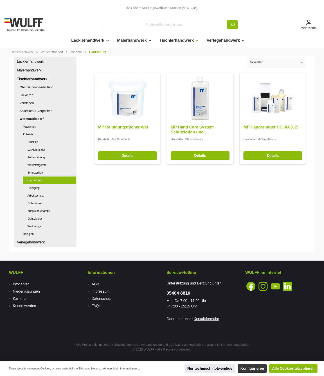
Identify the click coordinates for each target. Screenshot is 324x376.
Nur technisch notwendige (209, 368)
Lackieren (26, 95)
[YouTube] (275, 286)
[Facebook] (250, 286)
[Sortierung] (276, 62)
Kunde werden (24, 306)
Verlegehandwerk (31, 242)
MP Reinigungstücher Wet (123, 127)
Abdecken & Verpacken (36, 111)
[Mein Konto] (309, 25)
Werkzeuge (34, 226)
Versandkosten (151, 344)
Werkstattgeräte (36, 165)
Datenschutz (102, 298)
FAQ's (96, 306)
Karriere (19, 298)
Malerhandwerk (29, 70)
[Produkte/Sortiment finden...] (165, 24)
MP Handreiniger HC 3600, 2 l (271, 127)
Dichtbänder (34, 218)
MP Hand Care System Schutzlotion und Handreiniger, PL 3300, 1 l (195, 130)
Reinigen (28, 234)
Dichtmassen (35, 203)
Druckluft (32, 142)
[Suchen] (232, 24)
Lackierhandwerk (30, 61)
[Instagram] (263, 286)
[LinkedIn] (287, 286)
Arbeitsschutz (35, 195)
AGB (95, 284)
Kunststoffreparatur (38, 211)
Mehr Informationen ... (126, 368)
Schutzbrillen (35, 172)
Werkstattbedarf (31, 119)
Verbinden (27, 103)
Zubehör (28, 134)
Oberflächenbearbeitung (36, 87)
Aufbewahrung (36, 157)
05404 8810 (178, 293)
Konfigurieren (252, 368)
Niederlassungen (26, 291)
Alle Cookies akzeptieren (293, 368)
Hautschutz (34, 180)
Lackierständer (36, 149)
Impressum (100, 291)
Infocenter (21, 284)
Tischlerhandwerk (32, 79)
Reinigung (33, 188)
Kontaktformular (206, 319)
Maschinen (29, 126)
